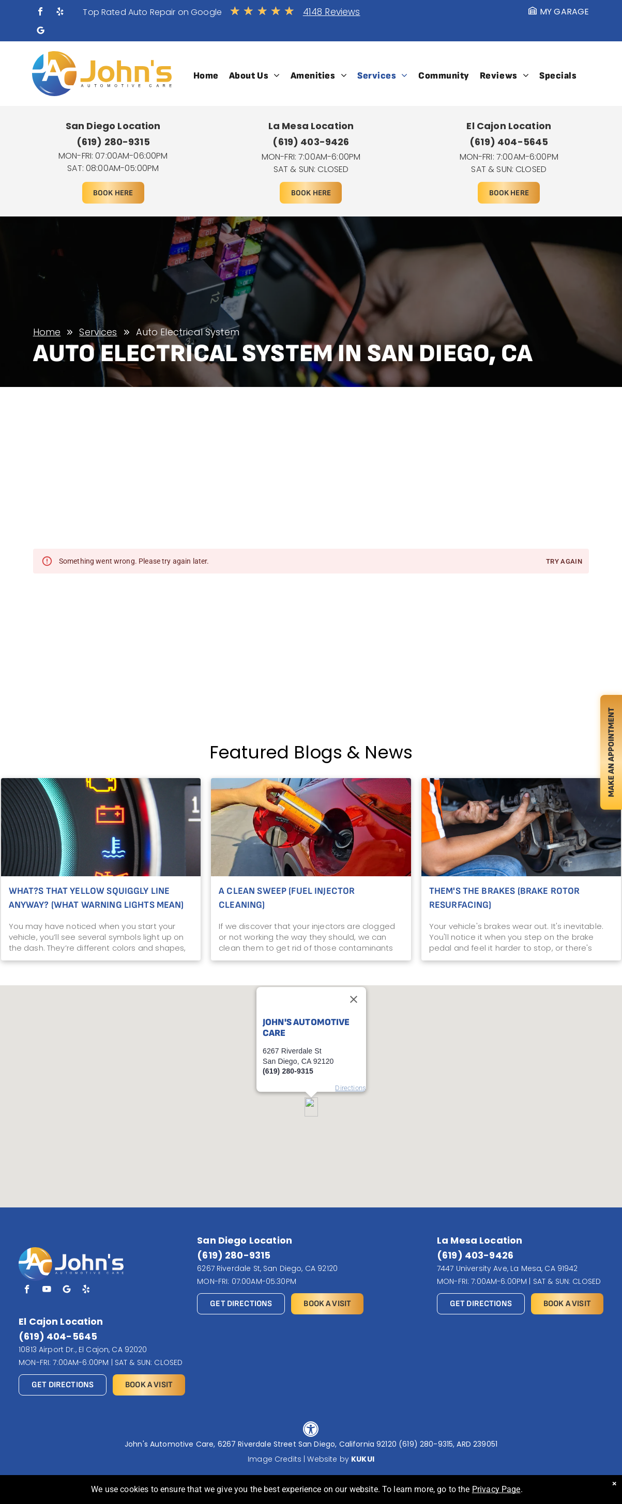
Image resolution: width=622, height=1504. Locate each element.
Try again (564, 562)
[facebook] (40, 12)
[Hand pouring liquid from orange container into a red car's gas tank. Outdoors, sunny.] (311, 827)
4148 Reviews (331, 12)
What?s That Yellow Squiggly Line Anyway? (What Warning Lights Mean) (96, 898)
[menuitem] (206, 76)
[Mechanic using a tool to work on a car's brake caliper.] (521, 827)
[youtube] (46, 1290)
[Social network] (40, 31)
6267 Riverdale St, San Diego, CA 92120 (267, 1268)
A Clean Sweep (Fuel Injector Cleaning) (287, 898)
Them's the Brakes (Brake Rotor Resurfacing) (504, 898)
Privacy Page (496, 1489)
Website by (328, 1459)
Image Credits (274, 1459)
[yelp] (60, 12)
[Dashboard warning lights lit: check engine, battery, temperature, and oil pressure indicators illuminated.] (101, 827)
